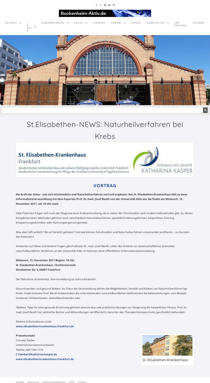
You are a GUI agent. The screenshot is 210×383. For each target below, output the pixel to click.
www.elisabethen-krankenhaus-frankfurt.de (45, 326)
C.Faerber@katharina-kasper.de (36, 354)
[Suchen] (102, 110)
